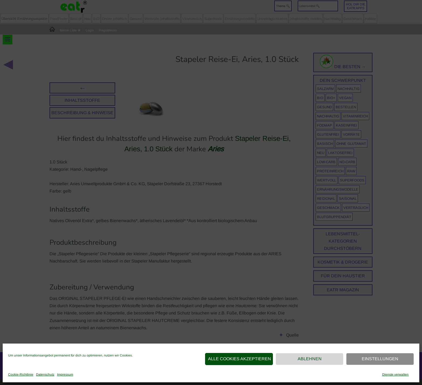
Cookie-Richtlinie (20, 374)
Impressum (65, 374)
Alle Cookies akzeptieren (239, 358)
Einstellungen (380, 358)
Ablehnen (310, 358)
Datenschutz (45, 374)
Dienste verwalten (395, 374)
